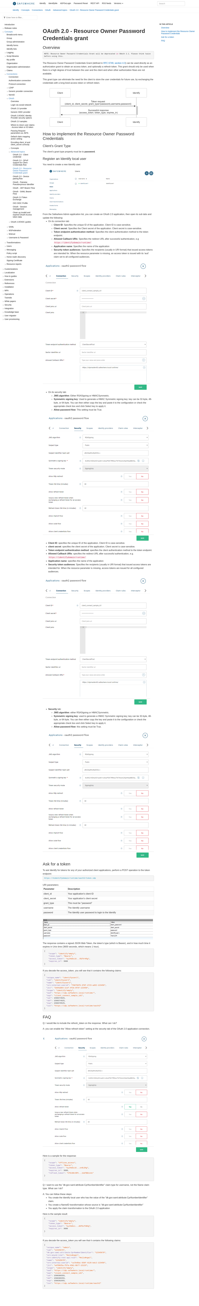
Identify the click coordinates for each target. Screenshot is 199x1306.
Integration (9, 308)
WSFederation (15, 230)
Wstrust (12, 234)
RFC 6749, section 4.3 (114, 63)
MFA (7, 290)
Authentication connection (20, 80)
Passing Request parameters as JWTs (19, 132)
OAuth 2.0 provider (19, 108)
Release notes (11, 28)
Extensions (9, 280)
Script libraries (13, 56)
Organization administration (18, 67)
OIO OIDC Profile (20, 203)
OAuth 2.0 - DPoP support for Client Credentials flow (20, 162)
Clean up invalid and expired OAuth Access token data (22, 214)
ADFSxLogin (65, 3)
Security (8, 305)
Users (9, 246)
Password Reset (81, 3)
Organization (12, 63)
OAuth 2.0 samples (19, 121)
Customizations (11, 269)
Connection (13, 77)
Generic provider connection (21, 91)
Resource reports (14, 264)
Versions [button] (118, 3)
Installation (9, 287)
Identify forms (12, 45)
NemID (12, 95)
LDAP (11, 88)
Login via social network (21, 105)
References (9, 283)
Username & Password (18, 237)
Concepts (25, 10)
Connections (37, 10)
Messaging (11, 250)
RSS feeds (106, 3)
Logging (10, 52)
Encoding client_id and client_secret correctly (20, 143)
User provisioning (12, 319)
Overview (15, 101)
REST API (95, 3)
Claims (10, 70)
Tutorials (8, 298)
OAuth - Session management (20, 208)
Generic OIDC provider (20, 112)
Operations (9, 294)
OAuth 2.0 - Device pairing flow (21, 177)
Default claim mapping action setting (20, 137)
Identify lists (12, 49)
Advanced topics (60, 10)
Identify (43, 3)
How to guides (11, 276)
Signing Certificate (14, 260)
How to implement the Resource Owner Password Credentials (178, 32)
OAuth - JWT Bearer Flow (24, 188)
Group (9, 38)
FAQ (163, 41)
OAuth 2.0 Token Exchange (20, 198)
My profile (11, 60)
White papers (10, 301)
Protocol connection (17, 84)
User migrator (10, 315)
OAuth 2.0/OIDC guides (21, 222)
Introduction (10, 24)
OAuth (48, 10)
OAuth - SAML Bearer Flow (22, 192)
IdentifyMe (53, 3)
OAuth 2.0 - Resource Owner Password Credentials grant (94, 10)
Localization (10, 272)
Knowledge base (12, 312)
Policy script (12, 253)
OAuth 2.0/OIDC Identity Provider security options (21, 117)
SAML (11, 227)
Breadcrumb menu (14, 34)
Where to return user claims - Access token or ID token (22, 126)
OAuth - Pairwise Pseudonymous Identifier (23, 183)
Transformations (14, 242)
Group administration (16, 42)
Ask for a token (167, 37)
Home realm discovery (16, 257)
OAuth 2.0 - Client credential (20, 156)
